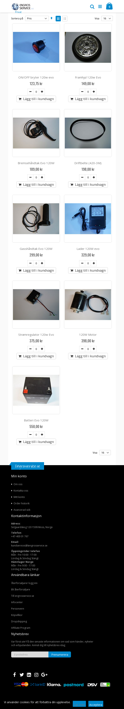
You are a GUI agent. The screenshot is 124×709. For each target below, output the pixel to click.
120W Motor (88, 335)
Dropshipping (19, 621)
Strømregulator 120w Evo (36, 335)
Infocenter (17, 602)
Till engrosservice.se (22, 596)
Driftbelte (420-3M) (87, 163)
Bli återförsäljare (20, 589)
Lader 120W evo (88, 249)
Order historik (22, 503)
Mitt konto (19, 497)
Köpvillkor (17, 615)
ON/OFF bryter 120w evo (36, 77)
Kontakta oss (21, 490)
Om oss (18, 484)
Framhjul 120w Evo (88, 77)
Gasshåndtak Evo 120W (36, 249)
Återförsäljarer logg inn (24, 583)
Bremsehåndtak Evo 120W (36, 163)
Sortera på (17, 18)
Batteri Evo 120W (36, 420)
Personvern (17, 608)
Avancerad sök (22, 509)
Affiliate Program (20, 628)
